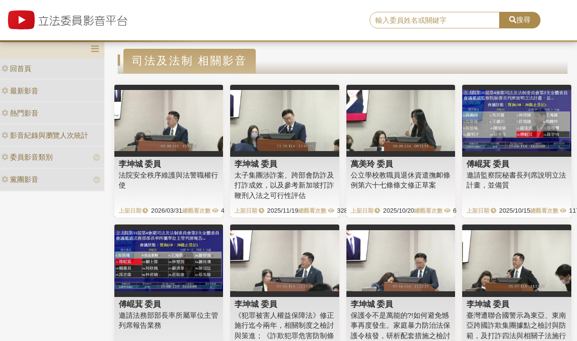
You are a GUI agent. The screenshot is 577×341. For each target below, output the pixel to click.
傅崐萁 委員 (487, 164)
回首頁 (16, 68)
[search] (435, 20)
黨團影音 (19, 179)
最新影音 (19, 91)
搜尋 (519, 20)
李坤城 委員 (140, 164)
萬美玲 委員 (372, 164)
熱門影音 (19, 113)
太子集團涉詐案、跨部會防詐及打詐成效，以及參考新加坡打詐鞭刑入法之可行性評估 (284, 185)
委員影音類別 (27, 157)
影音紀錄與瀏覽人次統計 (44, 135)
